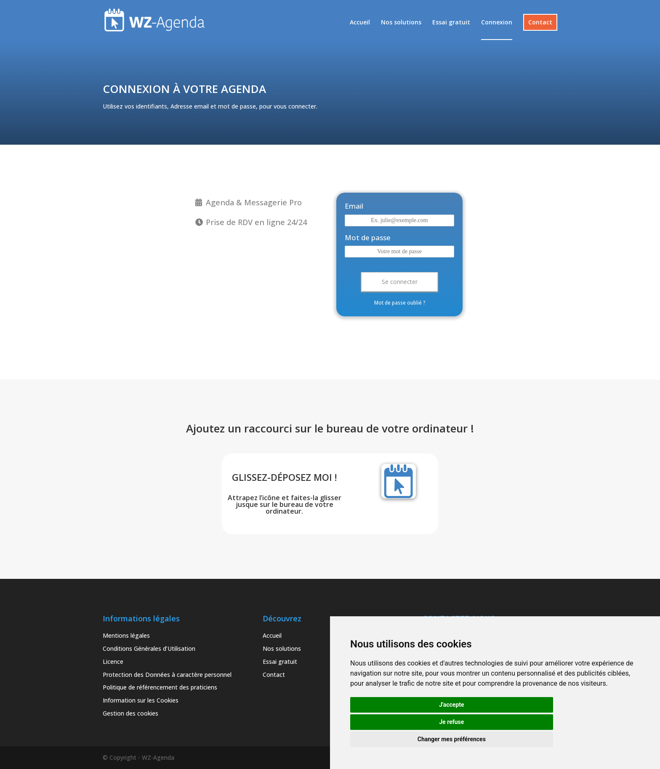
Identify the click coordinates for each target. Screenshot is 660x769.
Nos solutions (401, 22)
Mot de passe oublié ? (399, 303)
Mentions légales (126, 635)
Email (354, 206)
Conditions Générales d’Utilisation (149, 648)
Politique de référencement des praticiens (160, 687)
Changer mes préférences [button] (452, 739)
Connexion (496, 22)
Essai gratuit (451, 22)
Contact (540, 22)
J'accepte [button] (451, 704)
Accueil (360, 22)
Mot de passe (368, 237)
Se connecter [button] (400, 282)
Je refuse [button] (451, 722)
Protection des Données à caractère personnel (167, 675)
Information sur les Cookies (140, 700)
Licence (113, 662)
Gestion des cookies (130, 713)
